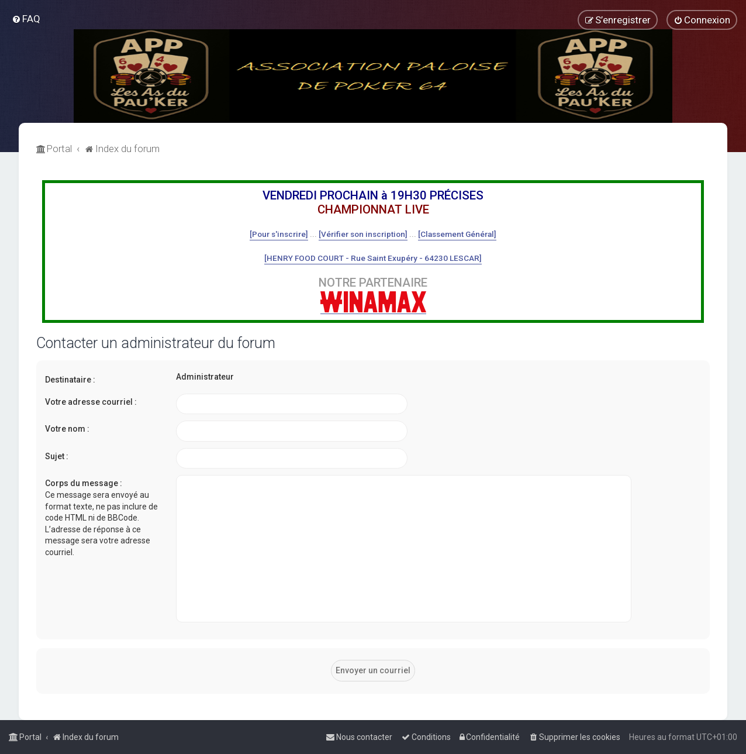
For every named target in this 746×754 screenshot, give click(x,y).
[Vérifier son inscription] (363, 234)
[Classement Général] (457, 234)
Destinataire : (70, 379)
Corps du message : (83, 483)
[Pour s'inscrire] (279, 234)
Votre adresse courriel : (91, 402)
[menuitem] (26, 18)
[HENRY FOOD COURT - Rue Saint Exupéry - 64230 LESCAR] (373, 258)
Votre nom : (67, 428)
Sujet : (56, 456)
